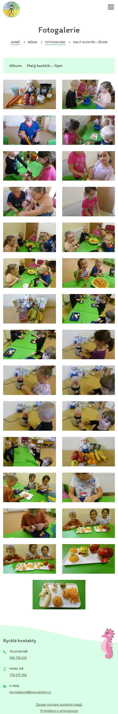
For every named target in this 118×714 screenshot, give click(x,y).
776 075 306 (18, 675)
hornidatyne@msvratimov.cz (30, 692)
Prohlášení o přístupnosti (59, 711)
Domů (15, 42)
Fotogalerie (55, 42)
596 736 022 (18, 658)
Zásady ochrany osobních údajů (59, 704)
